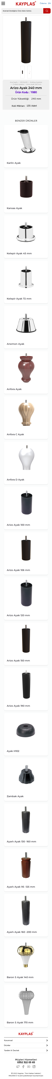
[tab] (26, 1040)
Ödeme (43, 3)
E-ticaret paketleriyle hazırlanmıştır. (26, 1076)
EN (49, 3)
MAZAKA (12, 1076)
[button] (26, 1040)
